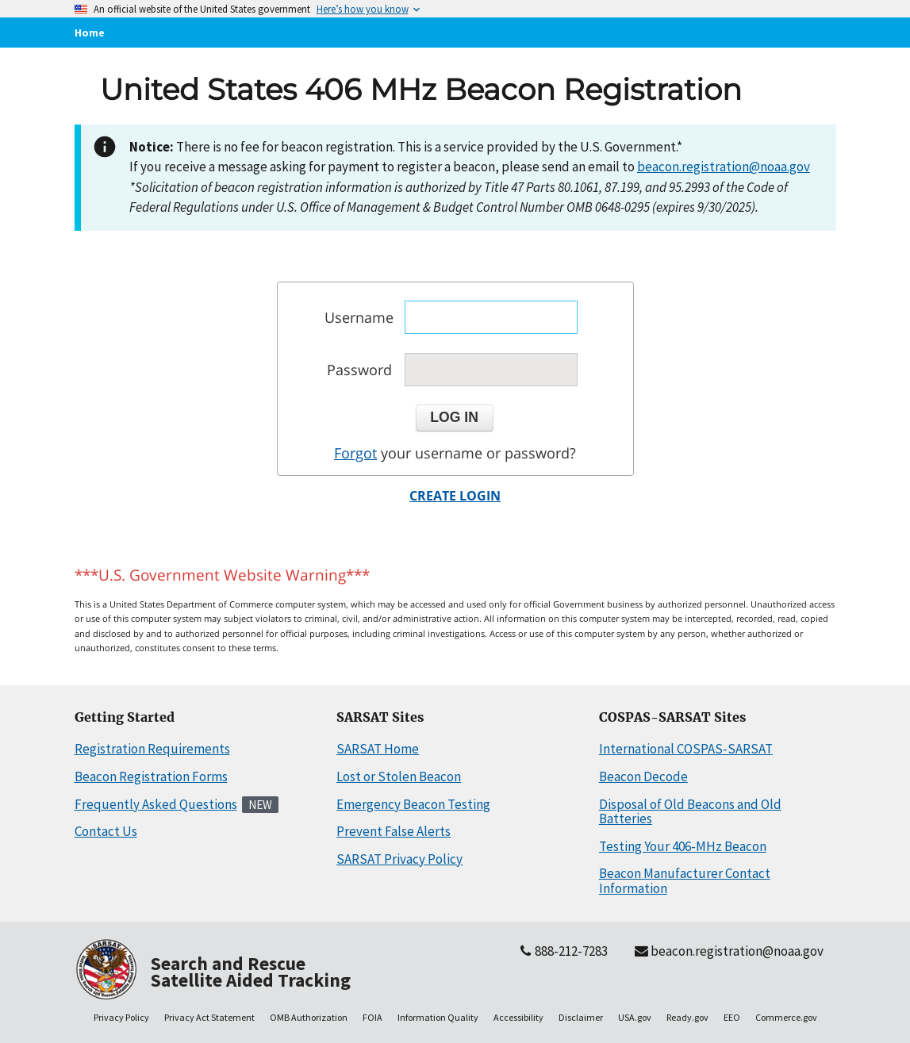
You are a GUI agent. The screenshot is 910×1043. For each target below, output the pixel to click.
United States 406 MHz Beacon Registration (421, 89)
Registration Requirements (152, 748)
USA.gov (634, 1017)
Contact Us (106, 831)
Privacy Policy (121, 1017)
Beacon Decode (643, 776)
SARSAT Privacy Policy (399, 859)
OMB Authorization (308, 1017)
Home (90, 32)
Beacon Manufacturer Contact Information (684, 881)
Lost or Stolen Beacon (398, 776)
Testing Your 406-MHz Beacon (682, 846)
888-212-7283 (562, 951)
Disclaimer (581, 1017)
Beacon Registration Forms (151, 776)
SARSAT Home (377, 748)
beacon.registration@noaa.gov (723, 166)
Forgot (355, 452)
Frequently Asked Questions (156, 804)
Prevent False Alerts (393, 831)
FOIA (372, 1017)
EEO (732, 1017)
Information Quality (437, 1017)
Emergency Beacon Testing (413, 804)
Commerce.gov (786, 1017)
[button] (454, 418)
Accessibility (518, 1017)
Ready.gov (687, 1017)
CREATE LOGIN (455, 495)
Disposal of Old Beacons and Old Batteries (690, 812)
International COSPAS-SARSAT (686, 748)
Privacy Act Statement (209, 1017)
